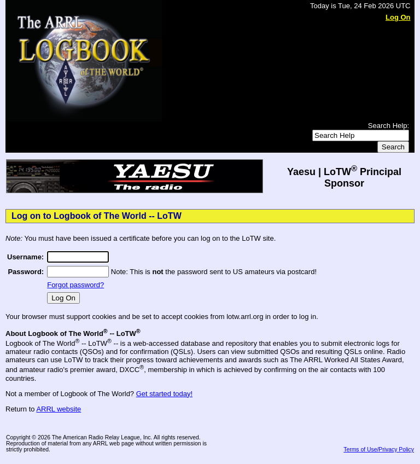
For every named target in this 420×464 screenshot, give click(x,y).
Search (393, 147)
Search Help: (388, 125)
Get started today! (164, 394)
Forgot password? (75, 285)
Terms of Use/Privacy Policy (378, 449)
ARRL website (58, 409)
